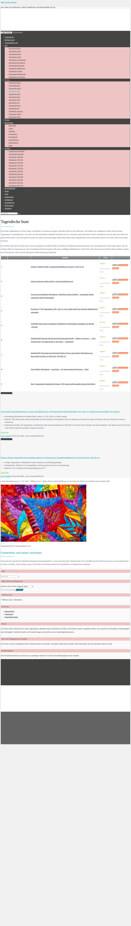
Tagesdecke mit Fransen (17, 77)
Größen (7, 149)
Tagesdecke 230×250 (16, 183)
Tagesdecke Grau (14, 97)
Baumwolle (12, 126)
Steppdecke (9, 197)
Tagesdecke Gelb (14, 94)
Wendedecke (10, 203)
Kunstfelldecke (14, 140)
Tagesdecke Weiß (14, 117)
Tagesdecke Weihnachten (17, 74)
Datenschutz (9, 611)
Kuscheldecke (10, 188)
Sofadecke (9, 200)
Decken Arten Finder (8, 586)
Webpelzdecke (13, 143)
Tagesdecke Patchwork (16, 66)
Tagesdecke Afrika (15, 51)
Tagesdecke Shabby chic (17, 68)
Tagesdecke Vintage (15, 71)
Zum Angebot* (6, 436)
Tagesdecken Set (11, 43)
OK (39, 684)
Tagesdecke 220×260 (16, 180)
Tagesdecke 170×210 (16, 166)
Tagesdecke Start (11, 617)
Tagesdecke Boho (15, 48)
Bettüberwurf (10, 40)
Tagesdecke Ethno (15, 54)
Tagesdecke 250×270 (16, 186)
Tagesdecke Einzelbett (16, 154)
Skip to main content (8, 2)
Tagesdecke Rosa (14, 106)
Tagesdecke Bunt (14, 91)
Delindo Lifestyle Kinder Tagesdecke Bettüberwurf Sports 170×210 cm (57, 267)
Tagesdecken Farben (17, 662)
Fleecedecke (13, 134)
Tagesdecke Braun (15, 88)
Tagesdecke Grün (14, 100)
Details (114, 265)
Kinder (7, 120)
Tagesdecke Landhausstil (17, 60)
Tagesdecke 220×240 (16, 177)
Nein (43, 684)
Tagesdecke (9, 37)
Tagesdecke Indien (15, 57)
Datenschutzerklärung (52, 684)
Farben (7, 80)
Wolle (10, 146)
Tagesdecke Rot (14, 108)
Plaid (7, 191)
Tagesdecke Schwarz (16, 111)
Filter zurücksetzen (8, 590)
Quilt (6, 194)
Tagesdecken (18, 32)
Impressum (9, 614)
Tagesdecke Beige (15, 83)
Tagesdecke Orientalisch (17, 63)
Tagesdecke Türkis (15, 114)
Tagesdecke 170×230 (16, 168)
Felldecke (12, 131)
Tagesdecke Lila (14, 103)
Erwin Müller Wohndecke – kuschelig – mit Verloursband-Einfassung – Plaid (60, 369)
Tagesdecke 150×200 (16, 160)
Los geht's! (19, 590)
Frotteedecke (13, 137)
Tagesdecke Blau (14, 86)
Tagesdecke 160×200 (16, 163)
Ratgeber (8, 208)
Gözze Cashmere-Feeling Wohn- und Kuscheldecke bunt (52, 281)
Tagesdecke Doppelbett (16, 151)
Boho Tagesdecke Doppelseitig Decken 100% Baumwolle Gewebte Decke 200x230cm (63, 384)
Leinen (11, 128)
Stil (6, 46)
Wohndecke (9, 206)
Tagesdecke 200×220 (16, 174)
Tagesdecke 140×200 (16, 157)
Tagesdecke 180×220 (16, 171)
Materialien (9, 123)
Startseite (4, 662)
